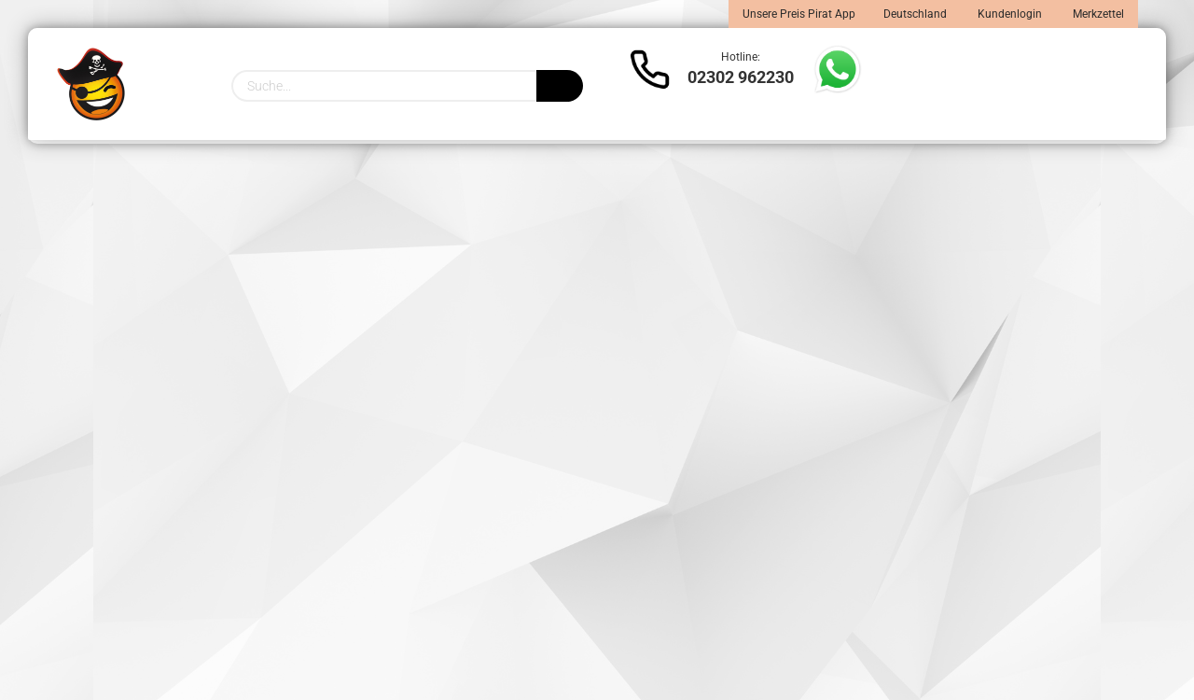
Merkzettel (1097, 14)
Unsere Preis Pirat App (799, 14)
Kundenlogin (1008, 14)
